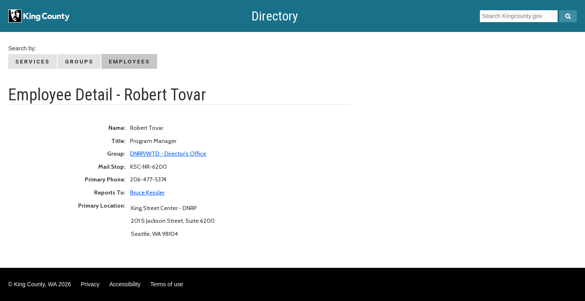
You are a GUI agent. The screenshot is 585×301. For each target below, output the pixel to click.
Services (33, 61)
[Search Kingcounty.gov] (568, 16)
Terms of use (166, 284)
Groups (79, 61)
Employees (129, 61)
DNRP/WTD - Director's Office (168, 153)
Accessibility (124, 284)
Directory (275, 16)
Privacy (90, 284)
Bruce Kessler (147, 192)
